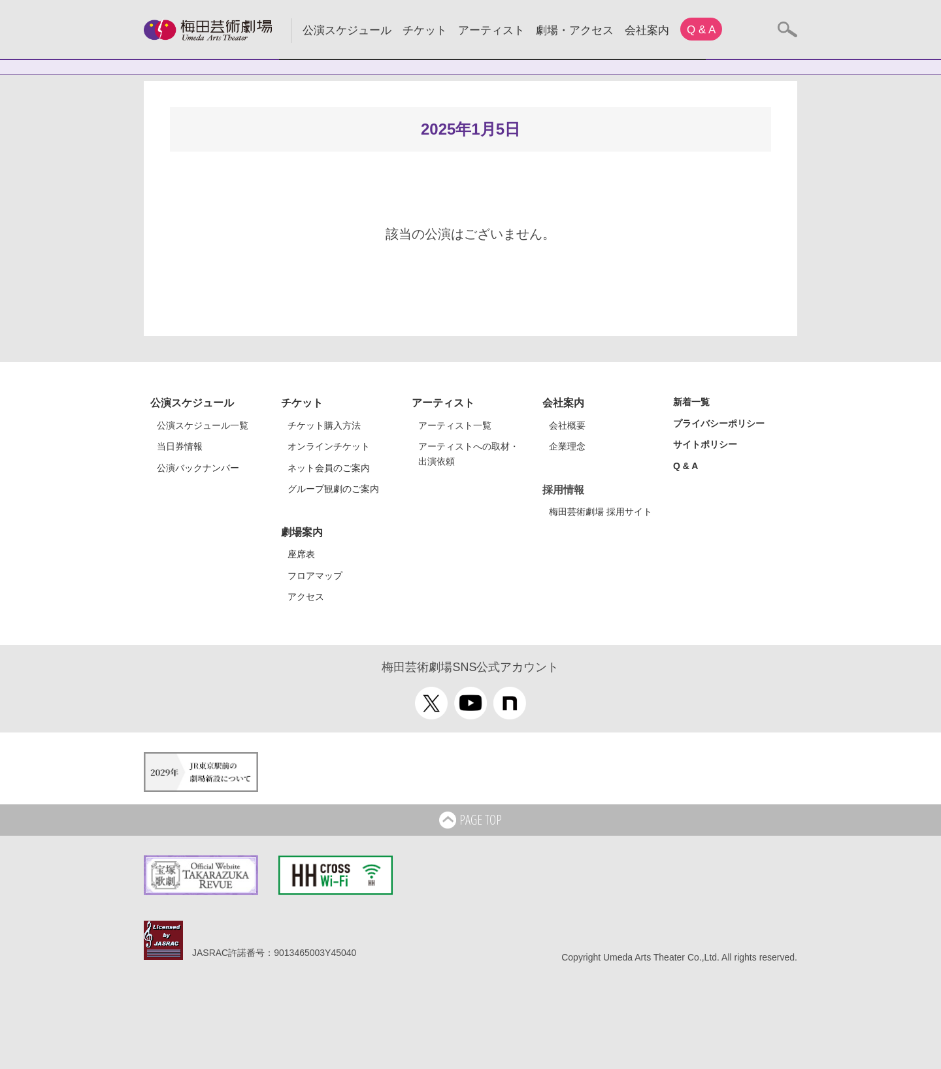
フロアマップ (315, 575)
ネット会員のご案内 (329, 468)
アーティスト (491, 30)
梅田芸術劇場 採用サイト (600, 511)
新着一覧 (691, 402)
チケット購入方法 (324, 425)
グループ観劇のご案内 (333, 489)
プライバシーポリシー (719, 423)
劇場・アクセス (575, 30)
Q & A (701, 30)
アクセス (306, 596)
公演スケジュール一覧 (202, 425)
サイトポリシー (705, 444)
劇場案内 (302, 532)
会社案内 (647, 30)
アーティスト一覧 (454, 425)
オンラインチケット (329, 446)
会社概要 (567, 425)
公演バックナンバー (198, 468)
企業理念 (567, 446)
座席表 (301, 554)
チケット (425, 30)
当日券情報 (180, 446)
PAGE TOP (470, 821)
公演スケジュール (347, 30)
